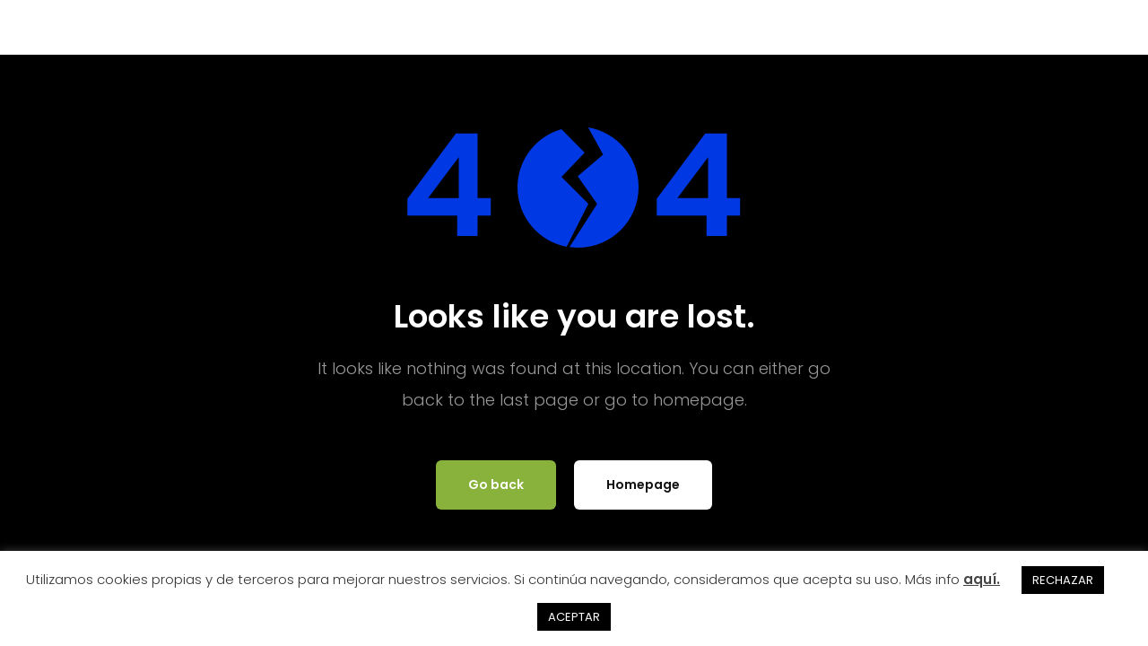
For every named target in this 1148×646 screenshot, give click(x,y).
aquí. (981, 579)
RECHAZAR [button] (1062, 580)
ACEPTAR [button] (574, 616)
